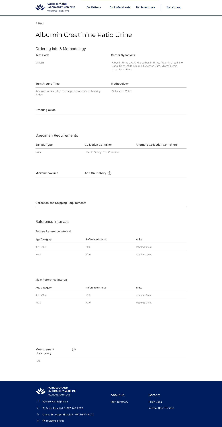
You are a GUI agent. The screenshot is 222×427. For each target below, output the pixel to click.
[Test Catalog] (174, 7)
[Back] (42, 23)
